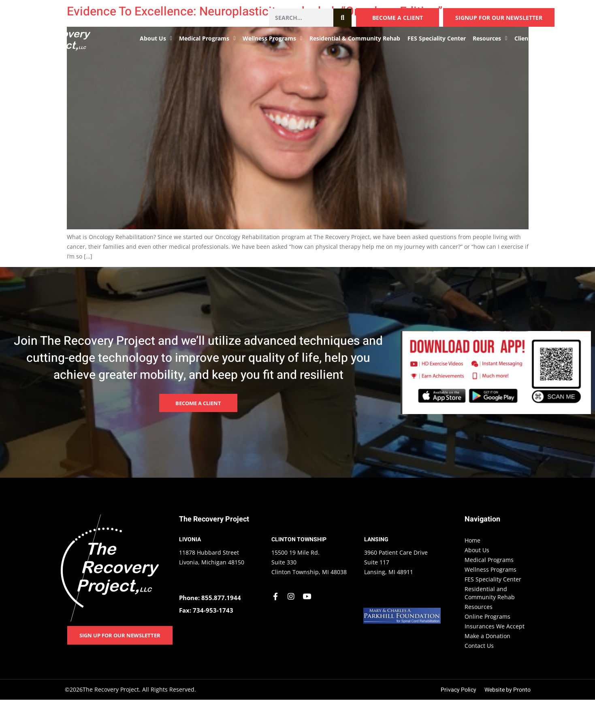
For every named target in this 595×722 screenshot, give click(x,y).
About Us (156, 38)
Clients (527, 38)
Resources (490, 38)
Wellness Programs (272, 38)
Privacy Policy (458, 690)
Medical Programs (207, 38)
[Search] (342, 18)
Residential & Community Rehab (354, 38)
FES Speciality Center (436, 38)
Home (472, 540)
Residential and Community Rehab (490, 593)
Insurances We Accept (495, 626)
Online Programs (487, 616)
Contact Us (562, 38)
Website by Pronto (507, 690)
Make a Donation (487, 636)
